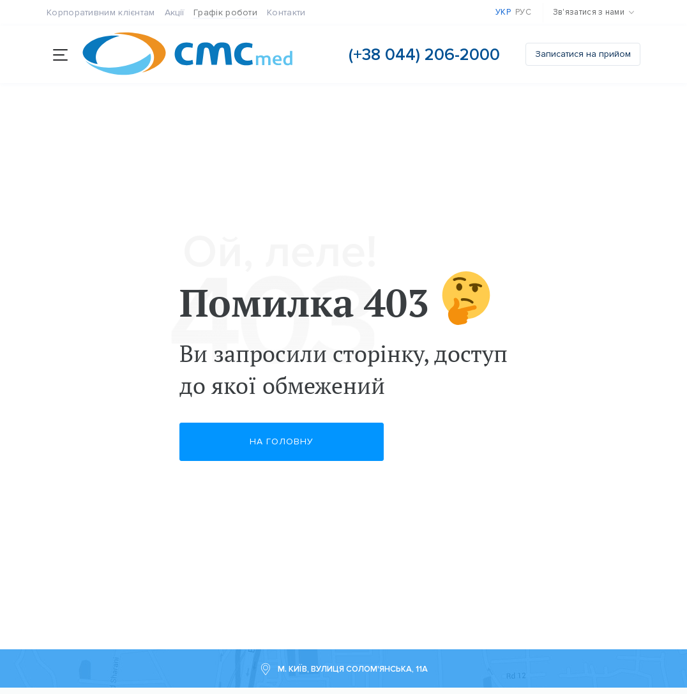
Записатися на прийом (583, 54)
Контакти (286, 12)
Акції (175, 12)
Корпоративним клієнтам (101, 12)
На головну (281, 440)
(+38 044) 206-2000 (424, 54)
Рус (523, 12)
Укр (503, 12)
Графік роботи (225, 12)
